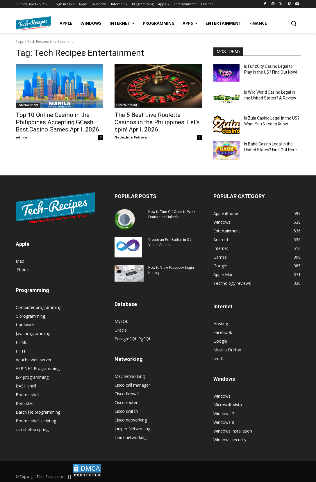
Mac (20, 261)
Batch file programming (38, 412)
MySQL (121, 321)
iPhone (22, 270)
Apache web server (33, 359)
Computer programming (38, 307)
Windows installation (232, 431)
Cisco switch (126, 411)
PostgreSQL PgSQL (133, 339)
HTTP (21, 351)
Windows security (229, 439)
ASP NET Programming (38, 368)
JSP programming (32, 377)
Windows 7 (223, 413)
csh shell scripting (32, 429)
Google (220, 341)
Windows (222, 396)
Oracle (121, 330)
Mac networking (130, 376)
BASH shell (26, 386)
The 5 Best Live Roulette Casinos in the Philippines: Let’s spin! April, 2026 (157, 122)
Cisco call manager (132, 385)
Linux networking (131, 437)
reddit (218, 358)
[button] (294, 23)
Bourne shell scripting (36, 421)
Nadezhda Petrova (131, 137)
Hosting (220, 323)
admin (21, 137)
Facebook (222, 332)
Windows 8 (223, 422)
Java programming (33, 333)
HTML (21, 342)
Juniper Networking (132, 428)
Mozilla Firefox (227, 350)
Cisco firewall (127, 393)
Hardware (25, 325)
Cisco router (126, 402)
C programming (30, 316)
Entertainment (27, 105)
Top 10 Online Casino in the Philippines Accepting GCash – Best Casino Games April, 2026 (57, 122)
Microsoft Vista (227, 405)
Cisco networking (131, 420)
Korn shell (25, 403)
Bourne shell (27, 394)
